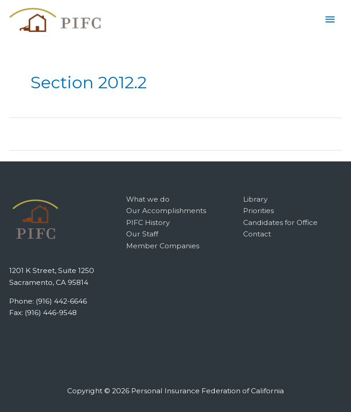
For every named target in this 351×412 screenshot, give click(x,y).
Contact (257, 234)
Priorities (258, 210)
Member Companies (162, 245)
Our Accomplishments (166, 210)
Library (255, 199)
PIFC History (148, 222)
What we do (148, 199)
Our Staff (142, 234)
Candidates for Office (280, 222)
